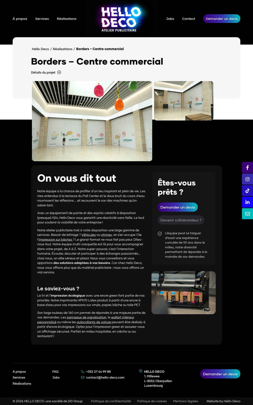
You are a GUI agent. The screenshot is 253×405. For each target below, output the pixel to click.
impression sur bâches (56, 239)
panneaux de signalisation (86, 317)
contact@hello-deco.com (105, 377)
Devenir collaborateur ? (181, 220)
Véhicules (89, 235)
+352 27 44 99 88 (98, 371)
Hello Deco (40, 49)
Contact (188, 19)
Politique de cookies (152, 401)
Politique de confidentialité (111, 401)
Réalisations (66, 19)
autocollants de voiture (94, 322)
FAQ (55, 371)
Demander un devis (222, 19)
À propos (20, 19)
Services (42, 19)
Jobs (170, 19)
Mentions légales (185, 401)
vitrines (106, 235)
